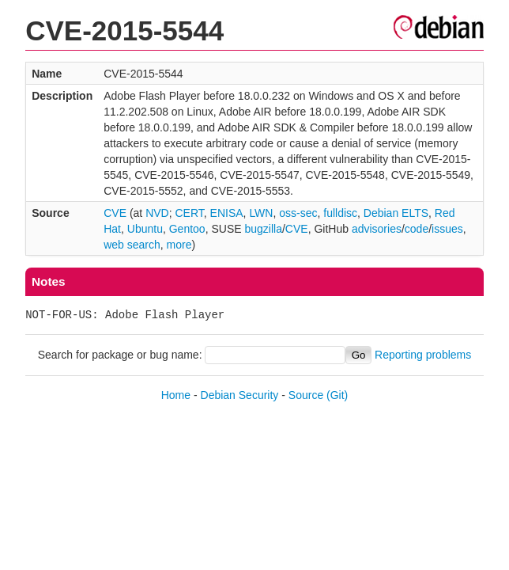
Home (175, 395)
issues (447, 228)
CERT (189, 213)
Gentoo (187, 228)
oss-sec (298, 213)
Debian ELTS (396, 213)
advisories (377, 228)
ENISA (226, 213)
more (179, 244)
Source (305, 395)
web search (132, 244)
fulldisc (340, 213)
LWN (261, 213)
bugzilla (262, 228)
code (416, 228)
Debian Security (240, 395)
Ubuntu (145, 228)
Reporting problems (423, 354)
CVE (115, 213)
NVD (157, 213)
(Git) (337, 395)
